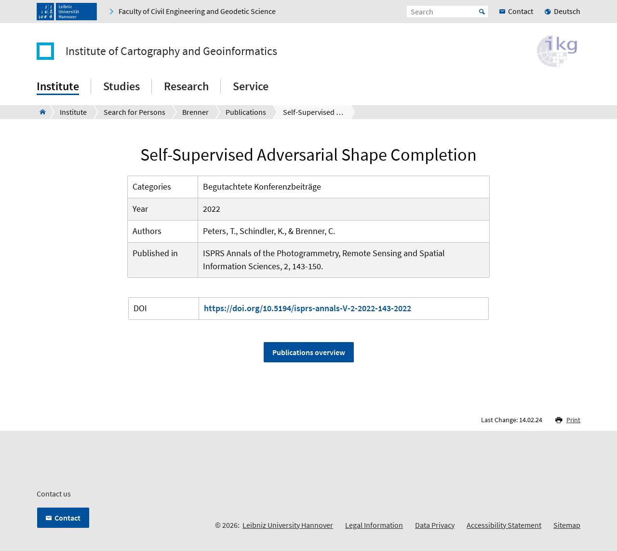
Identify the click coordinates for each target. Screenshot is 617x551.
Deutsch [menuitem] (567, 11)
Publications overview (308, 352)
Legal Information (374, 525)
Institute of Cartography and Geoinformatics (171, 51)
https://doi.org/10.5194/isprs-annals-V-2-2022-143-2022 (307, 308)
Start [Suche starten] (482, 11)
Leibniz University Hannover (287, 525)
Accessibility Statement (504, 525)
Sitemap (566, 525)
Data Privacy (435, 525)
